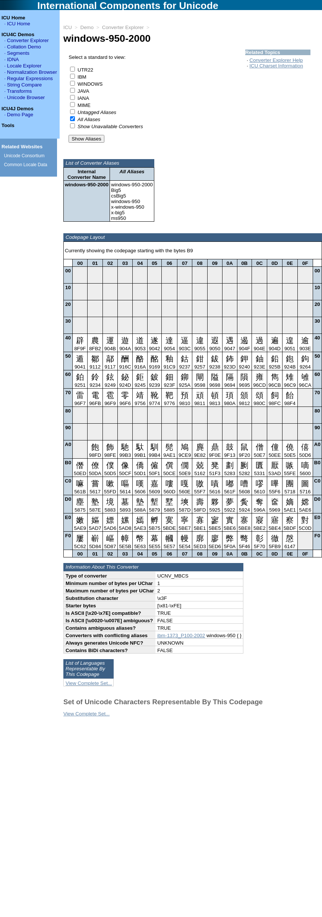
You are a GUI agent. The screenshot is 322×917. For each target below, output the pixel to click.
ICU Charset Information (276, 66)
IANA (83, 98)
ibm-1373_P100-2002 (181, 640)
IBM (82, 77)
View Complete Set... (89, 687)
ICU (67, 27)
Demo (87, 27)
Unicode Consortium (24, 155)
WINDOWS (90, 84)
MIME (84, 105)
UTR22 (85, 70)
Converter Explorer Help (276, 60)
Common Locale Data (25, 164)
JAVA (83, 91)
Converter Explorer (123, 27)
